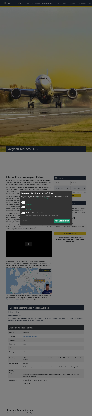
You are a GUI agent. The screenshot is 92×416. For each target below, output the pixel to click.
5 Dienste (29, 204)
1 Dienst (28, 209)
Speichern (24, 220)
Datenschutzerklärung (42, 198)
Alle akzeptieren (62, 221)
